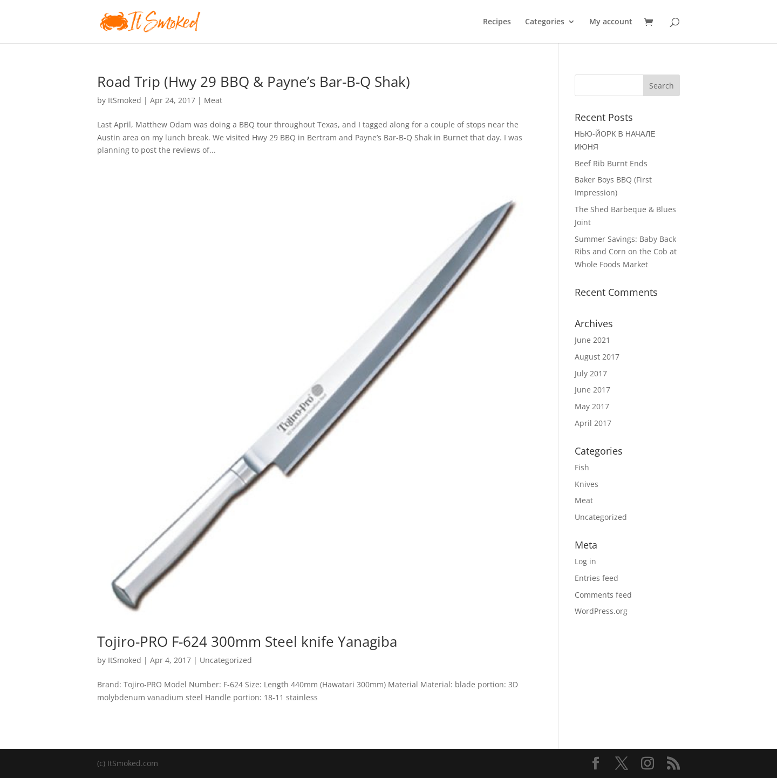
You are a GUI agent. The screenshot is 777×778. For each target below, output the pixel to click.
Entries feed (596, 578)
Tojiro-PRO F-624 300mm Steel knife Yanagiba (247, 641)
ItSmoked (124, 100)
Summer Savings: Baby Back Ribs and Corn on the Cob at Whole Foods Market (626, 252)
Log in (585, 561)
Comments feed (603, 595)
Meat (213, 100)
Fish (582, 467)
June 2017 (592, 389)
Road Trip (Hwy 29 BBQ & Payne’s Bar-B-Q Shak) (253, 81)
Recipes (497, 22)
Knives (586, 484)
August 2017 (597, 356)
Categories (544, 22)
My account (610, 22)
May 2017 (592, 406)
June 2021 (592, 340)
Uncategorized (226, 660)
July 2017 (591, 373)
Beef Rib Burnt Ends (611, 163)
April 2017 (593, 423)
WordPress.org (601, 611)
